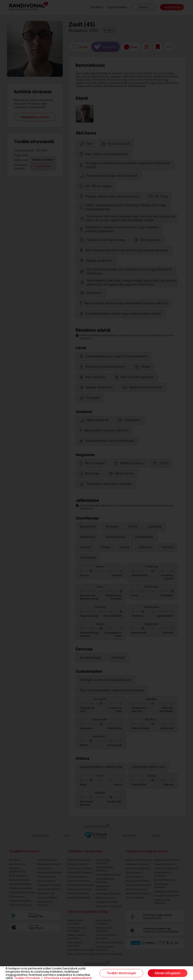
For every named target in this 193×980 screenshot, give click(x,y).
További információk (27, 978)
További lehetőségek (121, 973)
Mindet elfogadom (167, 973)
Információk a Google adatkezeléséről (68, 978)
